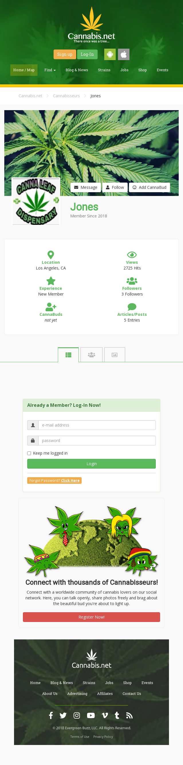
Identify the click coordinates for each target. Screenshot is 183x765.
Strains (104, 70)
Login (91, 463)
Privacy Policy (103, 737)
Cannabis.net (30, 95)
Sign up (64, 54)
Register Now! (91, 617)
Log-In (87, 54)
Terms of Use (79, 737)
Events (162, 70)
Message (85, 187)
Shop (142, 70)
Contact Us (132, 693)
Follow (115, 187)
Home (35, 682)
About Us (50, 693)
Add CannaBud (149, 187)
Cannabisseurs (66, 95)
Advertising (77, 693)
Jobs (124, 70)
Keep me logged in (47, 453)
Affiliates (105, 693)
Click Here (70, 480)
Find (50, 70)
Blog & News (77, 70)
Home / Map (24, 70)
